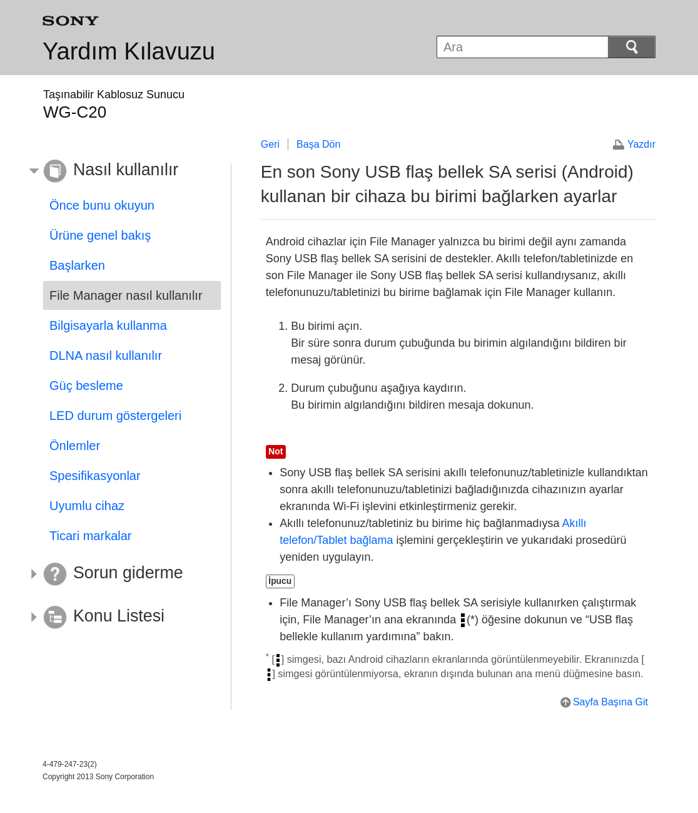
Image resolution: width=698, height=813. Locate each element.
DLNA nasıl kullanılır (105, 355)
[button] (122, 171)
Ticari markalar (90, 536)
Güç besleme (86, 385)
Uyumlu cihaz (86, 506)
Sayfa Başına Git (610, 702)
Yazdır (641, 144)
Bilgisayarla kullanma (108, 325)
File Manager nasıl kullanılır (126, 295)
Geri (270, 144)
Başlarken (77, 265)
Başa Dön (318, 144)
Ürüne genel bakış (100, 235)
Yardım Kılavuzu (129, 51)
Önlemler (74, 446)
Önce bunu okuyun (101, 205)
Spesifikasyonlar (95, 476)
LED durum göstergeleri (115, 415)
